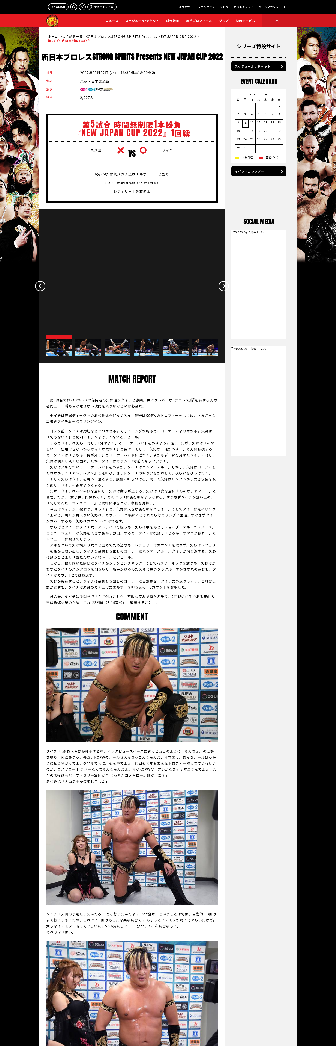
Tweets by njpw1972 (247, 409)
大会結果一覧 (73, 36)
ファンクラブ (206, 7)
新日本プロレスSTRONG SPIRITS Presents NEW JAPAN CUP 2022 (141, 36)
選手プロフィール (199, 20)
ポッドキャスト (244, 7)
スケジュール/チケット (142, 20)
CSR (287, 7)
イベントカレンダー (249, 195)
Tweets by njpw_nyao (249, 526)
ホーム (53, 36)
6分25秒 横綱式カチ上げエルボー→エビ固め (132, 179)
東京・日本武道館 (95, 81)
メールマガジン (269, 7)
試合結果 (172, 20)
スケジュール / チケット (253, 90)
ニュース (112, 20)
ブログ (224, 7)
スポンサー (186, 7)
